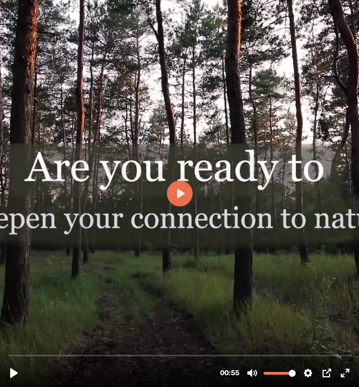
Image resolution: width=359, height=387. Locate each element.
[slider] (180, 355)
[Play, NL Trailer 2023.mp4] (14, 373)
